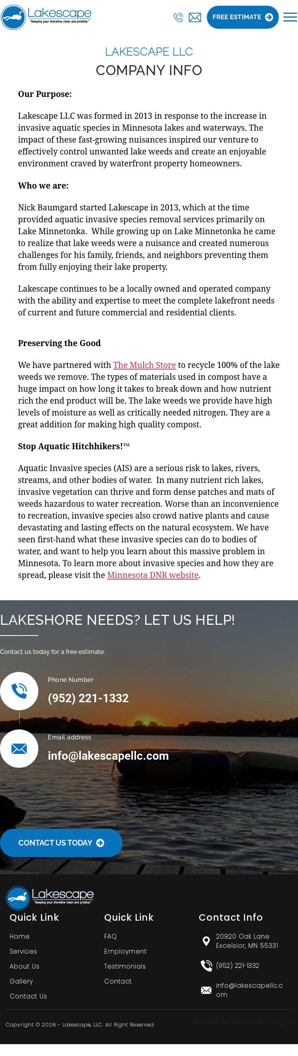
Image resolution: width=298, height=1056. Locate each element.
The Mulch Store (144, 365)
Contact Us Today (61, 842)
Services (23, 951)
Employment (125, 951)
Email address (70, 737)
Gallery (21, 981)
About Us (24, 966)
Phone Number (70, 679)
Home (20, 936)
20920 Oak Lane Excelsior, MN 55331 (247, 941)
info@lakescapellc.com (108, 755)
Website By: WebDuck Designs (242, 1021)
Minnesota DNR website (153, 575)
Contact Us (28, 996)
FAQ (110, 936)
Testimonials (125, 966)
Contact (118, 981)
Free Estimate (243, 17)
